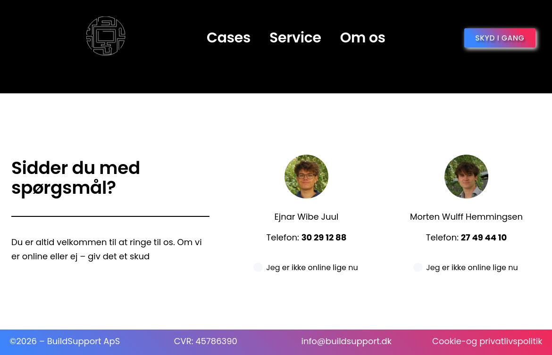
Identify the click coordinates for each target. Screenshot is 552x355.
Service (295, 38)
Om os (362, 38)
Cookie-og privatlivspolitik (487, 341)
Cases (229, 38)
